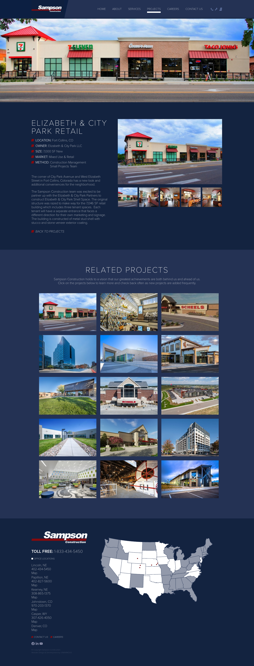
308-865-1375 (41, 593)
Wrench (216, 9)
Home (102, 9)
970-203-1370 (41, 605)
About (117, 9)
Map (34, 572)
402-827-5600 (41, 580)
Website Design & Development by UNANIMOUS (51, 652)
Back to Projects (49, 231)
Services (134, 9)
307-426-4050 (41, 617)
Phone (212, 9)
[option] (127, 60)
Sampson (221, 9)
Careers (173, 9)
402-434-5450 (41, 568)
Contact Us (194, 9)
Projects (154, 9)
